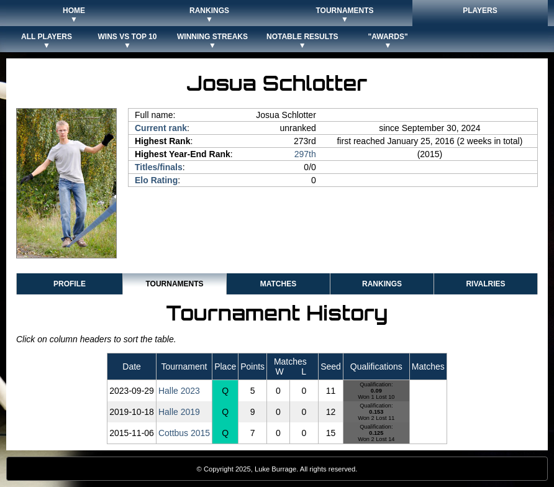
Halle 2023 (179, 391)
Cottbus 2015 (184, 433)
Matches (278, 284)
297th (305, 154)
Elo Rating (156, 180)
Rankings (382, 284)
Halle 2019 (179, 412)
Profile (69, 284)
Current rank (161, 128)
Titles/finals (159, 167)
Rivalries (485, 284)
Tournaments (174, 284)
